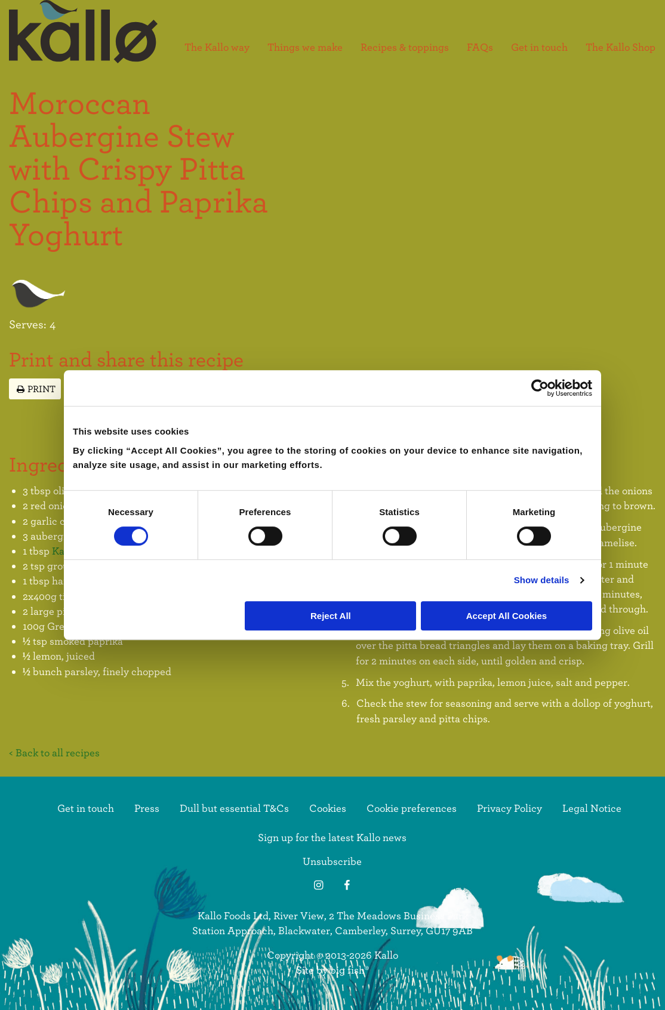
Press (146, 808)
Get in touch (539, 47)
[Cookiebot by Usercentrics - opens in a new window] (540, 388)
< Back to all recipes (54, 752)
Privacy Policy (509, 808)
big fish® (349, 969)
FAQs (480, 47)
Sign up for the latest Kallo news (332, 837)
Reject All (330, 616)
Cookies (327, 808)
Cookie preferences (412, 808)
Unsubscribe (332, 861)
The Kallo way (217, 47)
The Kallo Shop (620, 47)
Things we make (305, 47)
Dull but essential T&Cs (234, 808)
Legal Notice (591, 808)
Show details (541, 580)
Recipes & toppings (405, 47)
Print (35, 388)
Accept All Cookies (506, 616)
